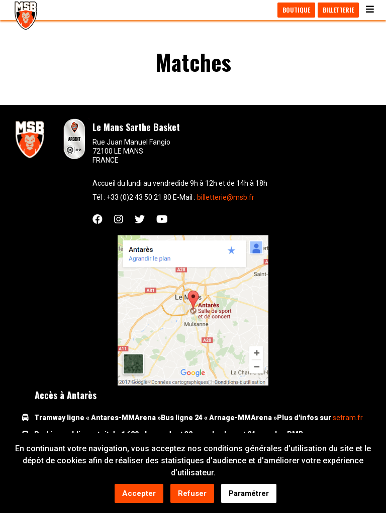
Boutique (296, 10)
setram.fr (348, 418)
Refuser (192, 493)
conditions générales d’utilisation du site (278, 449)
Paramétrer (249, 493)
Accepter (139, 493)
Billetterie (338, 10)
